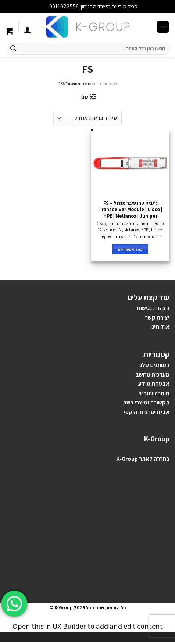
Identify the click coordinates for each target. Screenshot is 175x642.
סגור (43, 6)
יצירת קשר (157, 317)
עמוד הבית (108, 83)
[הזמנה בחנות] (87, 118)
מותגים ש (155, 365)
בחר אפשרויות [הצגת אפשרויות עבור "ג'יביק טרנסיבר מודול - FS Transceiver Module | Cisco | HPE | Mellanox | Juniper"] (130, 249)
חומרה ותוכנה (153, 393)
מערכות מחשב (152, 374)
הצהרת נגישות (153, 308)
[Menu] (163, 27)
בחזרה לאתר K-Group (142, 459)
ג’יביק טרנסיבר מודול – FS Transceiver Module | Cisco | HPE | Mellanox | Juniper (130, 209)
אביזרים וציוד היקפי (146, 412)
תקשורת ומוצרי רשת (146, 402)
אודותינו (159, 327)
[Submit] (13, 49)
